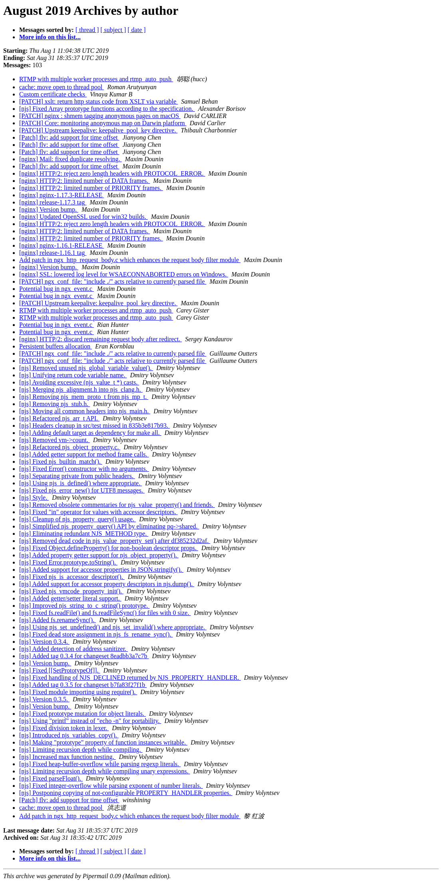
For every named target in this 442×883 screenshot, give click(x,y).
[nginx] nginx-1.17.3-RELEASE (61, 195)
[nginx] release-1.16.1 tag (52, 252)
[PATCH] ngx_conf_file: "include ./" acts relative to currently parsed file (112, 281)
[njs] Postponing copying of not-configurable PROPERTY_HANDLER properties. (125, 792)
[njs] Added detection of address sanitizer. (73, 648)
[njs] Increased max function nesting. (67, 756)
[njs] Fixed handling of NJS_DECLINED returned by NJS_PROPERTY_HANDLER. (130, 677)
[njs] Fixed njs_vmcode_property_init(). (71, 591)
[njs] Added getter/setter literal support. (70, 598)
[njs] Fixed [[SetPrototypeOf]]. (59, 670)
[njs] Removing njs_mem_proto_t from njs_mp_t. (84, 396)
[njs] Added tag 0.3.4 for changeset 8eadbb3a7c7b (84, 656)
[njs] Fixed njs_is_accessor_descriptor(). (72, 576)
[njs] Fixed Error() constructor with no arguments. (84, 468)
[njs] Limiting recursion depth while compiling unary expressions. (104, 771)
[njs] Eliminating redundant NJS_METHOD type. (84, 533)
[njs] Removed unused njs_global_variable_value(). (86, 367)
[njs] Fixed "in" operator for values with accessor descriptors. (98, 512)
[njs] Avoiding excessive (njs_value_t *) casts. (79, 382)
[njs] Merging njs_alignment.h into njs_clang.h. (81, 389)
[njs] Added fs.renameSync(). (57, 620)
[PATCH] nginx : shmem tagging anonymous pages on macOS (99, 115)
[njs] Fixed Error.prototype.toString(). (68, 562)
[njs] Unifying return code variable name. (73, 375)
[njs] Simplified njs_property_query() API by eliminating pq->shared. (109, 526)
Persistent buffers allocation (55, 346)
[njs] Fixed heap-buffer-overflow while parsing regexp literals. (100, 764)
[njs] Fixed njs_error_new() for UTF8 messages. (82, 490)
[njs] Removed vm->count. (54, 439)
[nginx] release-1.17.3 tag (52, 202)
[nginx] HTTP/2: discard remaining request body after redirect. (100, 339)
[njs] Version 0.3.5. (44, 699)
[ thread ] (87, 29)
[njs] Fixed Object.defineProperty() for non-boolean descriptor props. (108, 548)
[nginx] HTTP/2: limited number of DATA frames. (84, 180)
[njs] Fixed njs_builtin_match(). (60, 461)
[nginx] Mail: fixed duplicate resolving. (70, 159)
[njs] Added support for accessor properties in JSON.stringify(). (101, 569)
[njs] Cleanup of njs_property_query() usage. (77, 519)
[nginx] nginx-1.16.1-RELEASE (61, 245)
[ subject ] (113, 29)
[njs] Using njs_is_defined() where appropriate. (80, 483)
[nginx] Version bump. (48, 209)
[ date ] (137, 29)
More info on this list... (50, 37)
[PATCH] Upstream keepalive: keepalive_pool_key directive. (98, 130)
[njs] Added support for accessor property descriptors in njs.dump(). (106, 584)
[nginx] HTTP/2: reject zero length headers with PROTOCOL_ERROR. (112, 173)
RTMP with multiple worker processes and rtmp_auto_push (96, 79)
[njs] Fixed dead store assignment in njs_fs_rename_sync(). (96, 634)
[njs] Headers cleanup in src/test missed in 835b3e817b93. (94, 425)
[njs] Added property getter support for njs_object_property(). (98, 555)
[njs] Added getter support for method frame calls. (84, 454)
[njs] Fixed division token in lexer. (64, 728)
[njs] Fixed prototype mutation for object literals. (82, 713)
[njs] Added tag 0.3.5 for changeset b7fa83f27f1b (83, 684)
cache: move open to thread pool (61, 87)
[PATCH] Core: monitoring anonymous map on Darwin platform (102, 123)
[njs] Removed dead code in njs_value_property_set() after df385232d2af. (114, 540)
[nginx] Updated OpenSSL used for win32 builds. (83, 216)
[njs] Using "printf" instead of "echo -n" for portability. (90, 720)
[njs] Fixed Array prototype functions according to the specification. (107, 108)
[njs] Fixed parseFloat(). (51, 778)
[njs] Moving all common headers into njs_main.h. (84, 411)
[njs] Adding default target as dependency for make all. (90, 432)
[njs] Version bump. (45, 663)
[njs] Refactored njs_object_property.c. (70, 447)
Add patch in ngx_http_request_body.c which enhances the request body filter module (129, 259)
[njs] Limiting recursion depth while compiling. (81, 749)
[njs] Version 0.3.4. (44, 641)
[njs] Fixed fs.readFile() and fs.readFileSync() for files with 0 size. (105, 612)
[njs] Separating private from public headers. (77, 476)
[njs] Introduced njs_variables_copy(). (69, 735)
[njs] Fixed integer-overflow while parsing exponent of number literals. (111, 785)
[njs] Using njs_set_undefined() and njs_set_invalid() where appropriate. (112, 627)
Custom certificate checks (53, 94)
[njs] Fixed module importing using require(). (78, 692)
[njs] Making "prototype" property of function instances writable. (103, 742)
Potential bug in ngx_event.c (56, 288)
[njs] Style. (34, 497)
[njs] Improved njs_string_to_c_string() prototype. (84, 605)
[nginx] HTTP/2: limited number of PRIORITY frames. (91, 187)
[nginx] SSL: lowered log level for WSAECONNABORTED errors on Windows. (123, 274)
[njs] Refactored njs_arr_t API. (59, 418)
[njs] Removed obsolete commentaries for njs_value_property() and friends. (117, 504)
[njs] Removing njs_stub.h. (54, 403)
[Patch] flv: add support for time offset (69, 137)
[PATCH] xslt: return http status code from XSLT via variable (98, 101)
